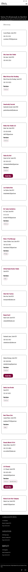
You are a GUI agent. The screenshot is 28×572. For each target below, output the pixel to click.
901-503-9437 (7, 339)
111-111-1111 (6, 215)
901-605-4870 (7, 472)
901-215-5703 (7, 36)
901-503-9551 (7, 245)
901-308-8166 (7, 361)
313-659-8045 (7, 131)
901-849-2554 (7, 60)
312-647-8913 (7, 393)
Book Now (8, 176)
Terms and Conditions (20, 565)
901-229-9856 (7, 448)
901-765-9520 (7, 82)
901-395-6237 (7, 161)
